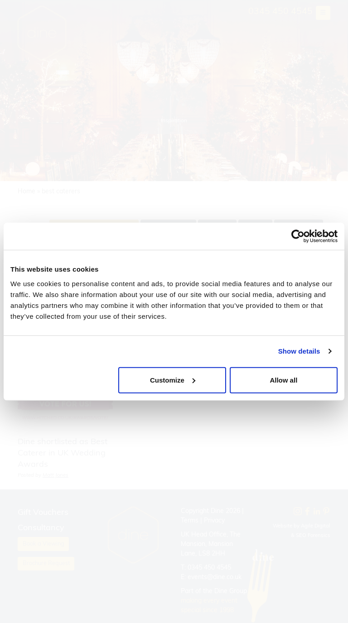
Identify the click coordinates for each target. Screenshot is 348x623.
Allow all (283, 379)
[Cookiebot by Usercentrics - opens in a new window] (298, 236)
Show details (299, 351)
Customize (172, 379)
